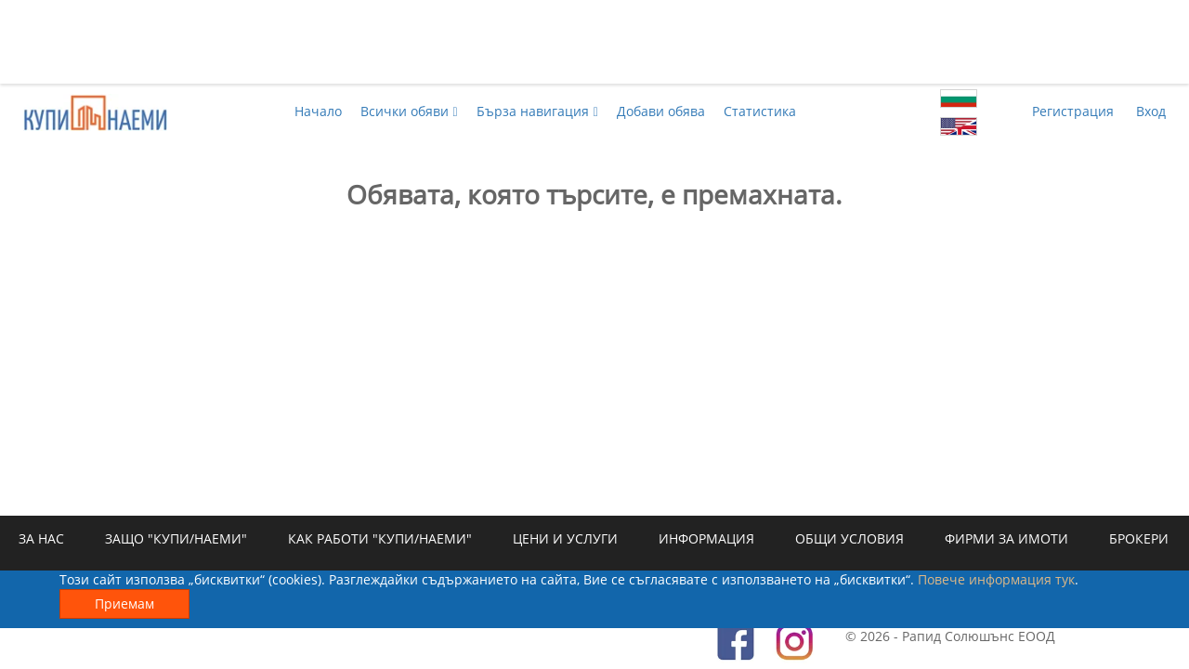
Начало (318, 111)
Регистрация (1073, 111)
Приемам (124, 603)
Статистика (760, 111)
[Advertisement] (594, 42)
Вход (1151, 111)
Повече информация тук (996, 579)
